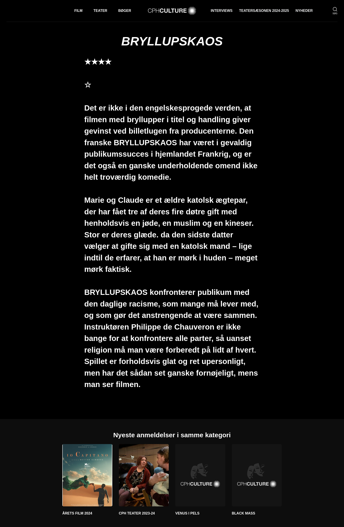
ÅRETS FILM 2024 (77, 513)
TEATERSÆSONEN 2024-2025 (264, 11)
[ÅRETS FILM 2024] (87, 475)
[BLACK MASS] (257, 475)
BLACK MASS (243, 513)
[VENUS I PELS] (200, 475)
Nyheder (304, 11)
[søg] (335, 11)
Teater (100, 11)
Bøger (124, 11)
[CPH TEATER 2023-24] (144, 475)
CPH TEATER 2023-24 (137, 513)
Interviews (221, 11)
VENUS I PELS (187, 513)
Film (78, 11)
